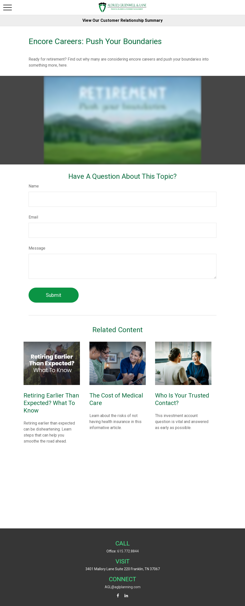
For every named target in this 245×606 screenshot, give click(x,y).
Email (33, 217)
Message (37, 248)
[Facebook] (117, 595)
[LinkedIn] (126, 595)
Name (34, 186)
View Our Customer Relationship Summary (122, 20)
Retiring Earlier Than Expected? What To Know (51, 403)
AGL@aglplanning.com (123, 587)
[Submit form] (54, 295)
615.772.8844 (128, 551)
